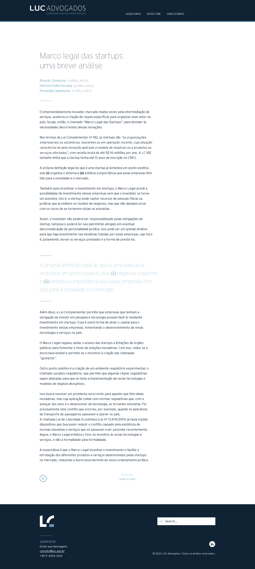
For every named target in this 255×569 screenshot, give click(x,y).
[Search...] (186, 521)
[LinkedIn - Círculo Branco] (212, 544)
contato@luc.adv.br (52, 551)
